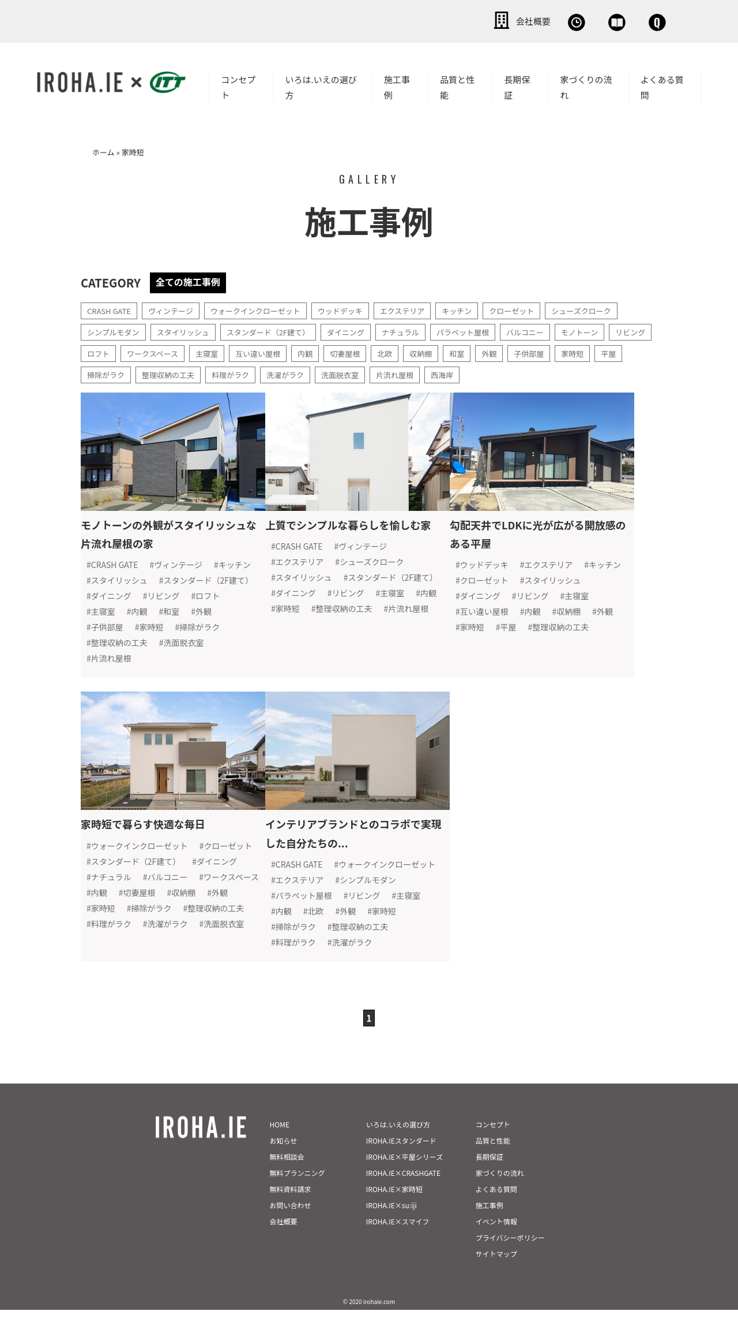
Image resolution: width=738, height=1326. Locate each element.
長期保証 (517, 85)
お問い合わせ (634, 20)
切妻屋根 (407, 351)
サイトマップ (496, 1270)
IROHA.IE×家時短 (394, 1205)
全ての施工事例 (192, 279)
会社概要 (392, 20)
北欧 (449, 351)
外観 (557, 351)
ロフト (149, 351)
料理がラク (313, 372)
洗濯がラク (371, 372)
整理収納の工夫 (248, 372)
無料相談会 (471, 20)
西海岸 (536, 372)
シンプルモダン (115, 329)
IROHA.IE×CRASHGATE (403, 1189)
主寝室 (263, 351)
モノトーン (608, 329)
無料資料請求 (290, 1205)
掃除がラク (182, 372)
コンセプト (238, 85)
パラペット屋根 (485, 329)
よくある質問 (662, 85)
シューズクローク (610, 308)
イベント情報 (496, 1237)
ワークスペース (206, 351)
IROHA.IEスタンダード (401, 1156)
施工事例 (397, 85)
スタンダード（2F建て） (280, 329)
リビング (103, 351)
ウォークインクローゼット (265, 308)
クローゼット (536, 308)
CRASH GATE (110, 308)
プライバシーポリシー (510, 1253)
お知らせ (284, 1156)
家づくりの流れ (586, 85)
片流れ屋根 (486, 372)
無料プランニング (297, 1189)
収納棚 (487, 351)
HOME (279, 1140)
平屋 (137, 372)
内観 (366, 351)
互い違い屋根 (316, 351)
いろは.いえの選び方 (321, 85)
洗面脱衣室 (429, 372)
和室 (524, 351)
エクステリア (421, 308)
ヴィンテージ (176, 308)
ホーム (103, 149)
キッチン (478, 308)
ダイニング (361, 329)
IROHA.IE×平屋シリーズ (404, 1173)
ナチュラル (419, 329)
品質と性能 (457, 85)
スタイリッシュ (189, 329)
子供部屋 (599, 351)
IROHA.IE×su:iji (391, 1221)
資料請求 (550, 20)
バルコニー (550, 329)
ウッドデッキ (355, 308)
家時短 (99, 372)
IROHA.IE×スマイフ (398, 1237)
